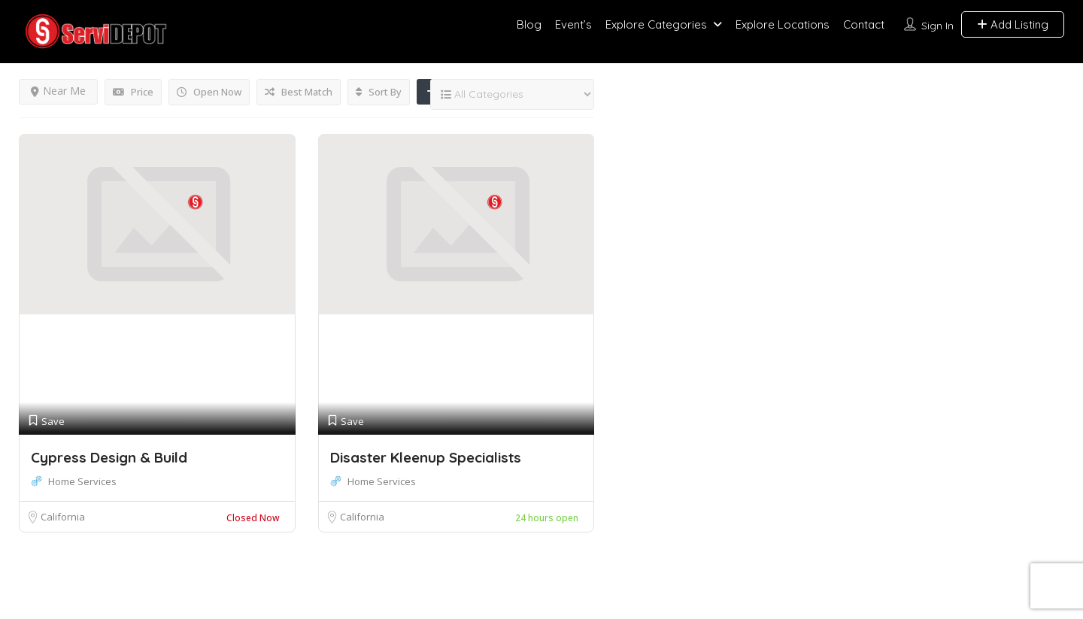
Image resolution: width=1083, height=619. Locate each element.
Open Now (209, 92)
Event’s (573, 24)
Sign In (937, 25)
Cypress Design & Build (109, 457)
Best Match (298, 92)
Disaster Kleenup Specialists (425, 457)
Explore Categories (656, 24)
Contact (863, 24)
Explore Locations (783, 24)
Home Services (82, 481)
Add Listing (1012, 24)
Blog (529, 24)
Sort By (379, 92)
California (63, 516)
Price (133, 92)
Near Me (58, 90)
